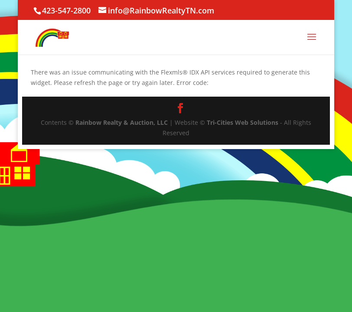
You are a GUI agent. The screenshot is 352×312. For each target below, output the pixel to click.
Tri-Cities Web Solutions (242, 122)
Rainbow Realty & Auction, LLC (121, 122)
